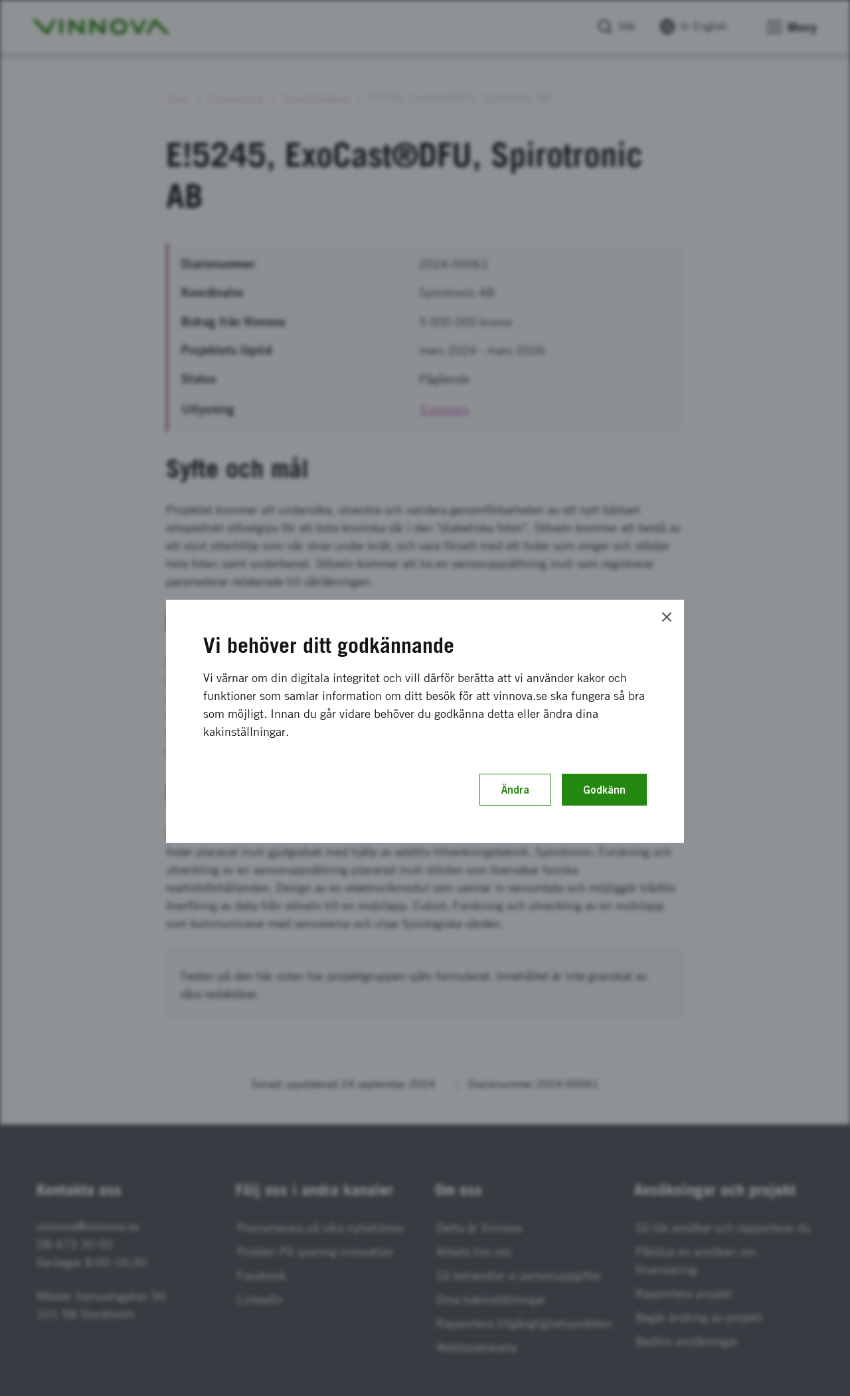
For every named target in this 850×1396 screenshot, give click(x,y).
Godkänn (604, 789)
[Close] (666, 617)
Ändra (515, 789)
